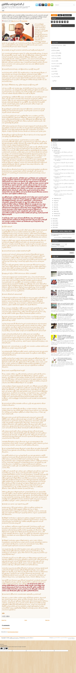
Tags (60, 15)
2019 (54, 142)
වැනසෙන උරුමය (55, 63)
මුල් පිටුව (54, 80)
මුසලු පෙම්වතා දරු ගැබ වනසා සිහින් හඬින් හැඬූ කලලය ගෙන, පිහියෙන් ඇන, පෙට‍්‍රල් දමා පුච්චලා (65, 281)
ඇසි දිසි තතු (53, 50)
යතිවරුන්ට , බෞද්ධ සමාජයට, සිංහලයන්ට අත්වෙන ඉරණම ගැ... (63, 194)
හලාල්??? (53, 73)
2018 (54, 145)
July (55, 202)
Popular (54, 15)
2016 (54, 218)
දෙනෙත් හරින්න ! (57, 637)
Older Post (47, 620)
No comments (24, 21)
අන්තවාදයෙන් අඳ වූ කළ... (57, 45)
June (55, 205)
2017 (54, 147)
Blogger (70, 237)
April (55, 209)
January (56, 215)
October (56, 150)
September (56, 198)
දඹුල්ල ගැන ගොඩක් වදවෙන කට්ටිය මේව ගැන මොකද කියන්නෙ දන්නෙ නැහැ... (65, 305)
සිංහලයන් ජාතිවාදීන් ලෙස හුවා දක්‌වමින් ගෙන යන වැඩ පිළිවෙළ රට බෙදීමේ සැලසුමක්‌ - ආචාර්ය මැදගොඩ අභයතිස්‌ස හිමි (65, 337)
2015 (54, 221)
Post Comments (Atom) (13, 631)
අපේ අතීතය (54, 47)
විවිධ (52, 68)
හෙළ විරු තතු (54, 76)
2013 (54, 225)
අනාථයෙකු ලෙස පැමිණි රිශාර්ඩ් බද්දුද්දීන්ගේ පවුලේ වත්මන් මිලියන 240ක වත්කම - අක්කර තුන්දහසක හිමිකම (65, 273)
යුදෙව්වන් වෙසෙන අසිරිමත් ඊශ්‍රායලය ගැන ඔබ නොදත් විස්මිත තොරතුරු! (65, 314)
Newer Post (4, 620)
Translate (60, 246)
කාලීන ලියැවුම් (16, 21)
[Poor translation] (5, 648)
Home (3, 10)
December (56, 148)
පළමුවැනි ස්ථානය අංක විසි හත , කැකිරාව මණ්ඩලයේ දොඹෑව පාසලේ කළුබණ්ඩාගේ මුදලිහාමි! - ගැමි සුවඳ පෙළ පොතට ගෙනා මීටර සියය (65, 349)
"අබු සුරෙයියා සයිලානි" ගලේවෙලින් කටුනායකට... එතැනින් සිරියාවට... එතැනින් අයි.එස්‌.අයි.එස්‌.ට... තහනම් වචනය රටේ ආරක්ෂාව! (65, 325)
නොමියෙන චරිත (55, 58)
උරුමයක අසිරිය (54, 53)
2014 (54, 223)
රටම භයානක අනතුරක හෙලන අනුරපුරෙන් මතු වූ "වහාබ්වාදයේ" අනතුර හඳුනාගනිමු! (64, 359)
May (55, 207)
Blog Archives (67, 15)
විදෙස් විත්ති (54, 66)
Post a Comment (6, 628)
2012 (54, 227)
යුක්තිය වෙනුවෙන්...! (13, 4)
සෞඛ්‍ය (52, 71)
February (56, 213)
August (55, 200)
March (55, 211)
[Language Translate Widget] (59, 244)
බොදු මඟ (53, 60)
